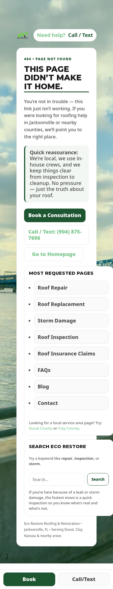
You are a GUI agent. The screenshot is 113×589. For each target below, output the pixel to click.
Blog (43, 386)
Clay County (68, 428)
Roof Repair (53, 287)
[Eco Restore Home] (22, 35)
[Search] (56, 479)
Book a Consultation (54, 215)
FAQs (44, 370)
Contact (48, 402)
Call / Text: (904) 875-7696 (55, 234)
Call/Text (83, 579)
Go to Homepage (54, 254)
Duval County (40, 428)
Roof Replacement (61, 304)
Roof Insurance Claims (66, 353)
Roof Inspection (58, 337)
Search (98, 479)
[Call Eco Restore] (65, 35)
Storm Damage (57, 320)
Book (29, 579)
